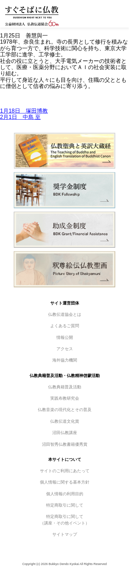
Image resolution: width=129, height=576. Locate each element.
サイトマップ (64, 534)
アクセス (64, 348)
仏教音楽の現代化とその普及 (65, 409)
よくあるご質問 (64, 325)
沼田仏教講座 (64, 432)
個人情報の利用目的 (64, 493)
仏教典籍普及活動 (64, 387)
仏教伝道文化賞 (64, 421)
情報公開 (64, 337)
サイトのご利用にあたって (64, 470)
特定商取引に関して (64, 505)
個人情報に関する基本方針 (64, 482)
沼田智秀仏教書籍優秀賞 (64, 444)
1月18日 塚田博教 (24, 111)
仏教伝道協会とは (64, 314)
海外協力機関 (64, 360)
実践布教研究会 (64, 398)
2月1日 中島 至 (20, 117)
